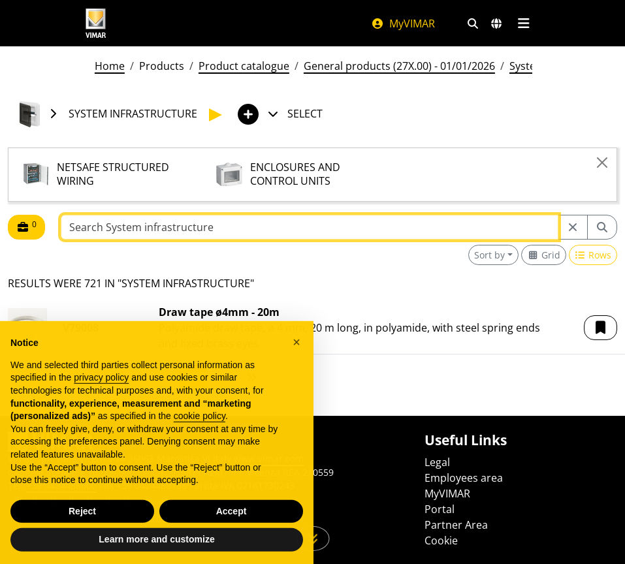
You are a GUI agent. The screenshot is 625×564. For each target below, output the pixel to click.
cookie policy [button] (199, 436)
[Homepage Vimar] (96, 23)
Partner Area (456, 525)
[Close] (602, 162)
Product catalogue (244, 66)
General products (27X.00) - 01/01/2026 (399, 66)
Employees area (464, 478)
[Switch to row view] (593, 255)
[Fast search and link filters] (472, 23)
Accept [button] (231, 532)
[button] (600, 327)
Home (110, 66)
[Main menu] (524, 23)
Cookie (441, 540)
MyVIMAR (403, 23)
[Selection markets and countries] (496, 23)
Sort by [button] (489, 255)
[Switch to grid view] (543, 255)
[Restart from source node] (573, 227)
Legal (437, 462)
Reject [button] (82, 532)
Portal (440, 509)
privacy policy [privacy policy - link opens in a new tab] (101, 398)
